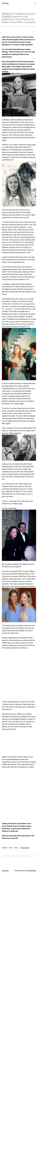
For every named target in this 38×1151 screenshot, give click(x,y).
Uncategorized (24, 848)
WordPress (32, 871)
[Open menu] (35, 3)
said (20, 504)
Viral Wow (5, 3)
